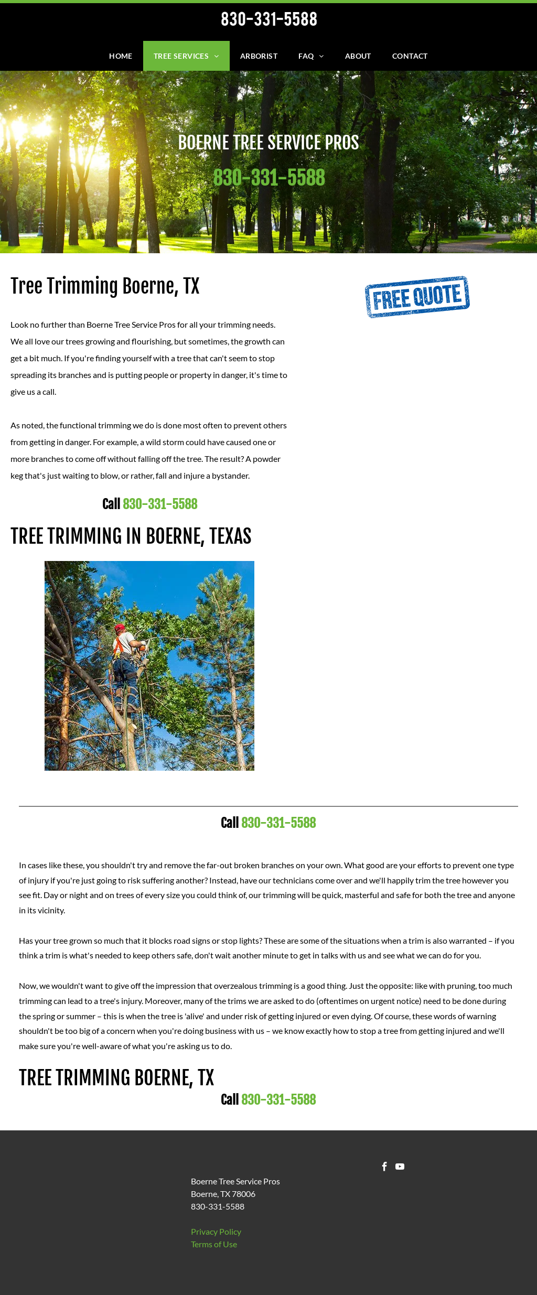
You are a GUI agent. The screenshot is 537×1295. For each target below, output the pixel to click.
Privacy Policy (216, 1231)
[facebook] (384, 1168)
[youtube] (399, 1168)
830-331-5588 (160, 504)
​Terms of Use (214, 1244)
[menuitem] (121, 56)
